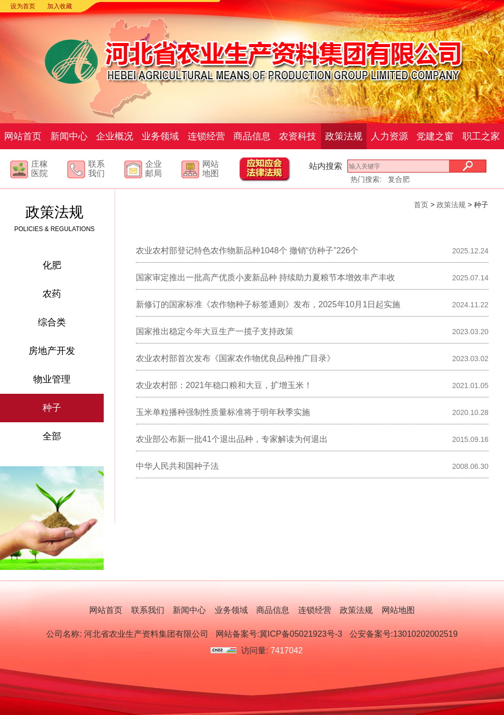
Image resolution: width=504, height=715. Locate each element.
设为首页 (22, 6)
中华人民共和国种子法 (177, 466)
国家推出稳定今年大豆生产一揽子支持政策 (214, 331)
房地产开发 (52, 351)
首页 (421, 205)
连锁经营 (206, 136)
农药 (52, 294)
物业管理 (52, 379)
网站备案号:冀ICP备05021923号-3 (279, 634)
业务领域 (160, 136)
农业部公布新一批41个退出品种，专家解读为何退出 (232, 439)
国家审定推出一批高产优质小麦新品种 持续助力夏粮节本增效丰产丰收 (265, 277)
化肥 (52, 265)
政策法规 (343, 136)
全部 (52, 436)
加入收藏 (59, 6)
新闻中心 (69, 136)
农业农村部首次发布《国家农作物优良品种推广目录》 (235, 358)
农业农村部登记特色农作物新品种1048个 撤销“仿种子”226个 (247, 250)
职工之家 (481, 136)
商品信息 (252, 136)
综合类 (52, 322)
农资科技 (297, 136)
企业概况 (114, 136)
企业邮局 (153, 169)
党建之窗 (435, 136)
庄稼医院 (39, 169)
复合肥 (399, 179)
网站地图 (210, 169)
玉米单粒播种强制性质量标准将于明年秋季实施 (223, 412)
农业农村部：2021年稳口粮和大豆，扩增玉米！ (224, 385)
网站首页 (22, 136)
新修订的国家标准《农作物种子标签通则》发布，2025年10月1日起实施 (268, 304)
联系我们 (96, 169)
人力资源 (389, 136)
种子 (52, 408)
